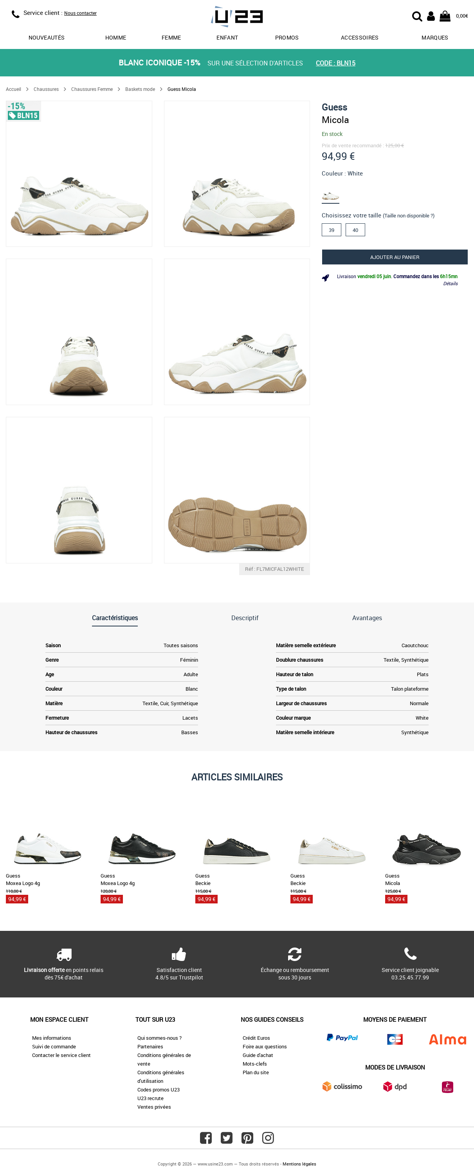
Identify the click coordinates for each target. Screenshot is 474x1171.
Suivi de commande (54, 1046)
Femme (171, 37)
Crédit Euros (256, 1037)
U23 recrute (150, 1098)
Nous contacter (80, 13)
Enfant (227, 37)
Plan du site (256, 1072)
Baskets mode (140, 89)
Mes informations (51, 1037)
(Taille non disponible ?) (408, 215)
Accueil (13, 89)
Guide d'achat (258, 1055)
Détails (450, 283)
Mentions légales (299, 1164)
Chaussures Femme (92, 89)
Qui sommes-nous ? (159, 1037)
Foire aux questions (265, 1046)
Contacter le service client (61, 1055)
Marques (435, 37)
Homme (115, 37)
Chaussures (46, 89)
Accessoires (360, 37)
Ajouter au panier (395, 257)
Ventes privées (154, 1106)
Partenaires (150, 1046)
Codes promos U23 (158, 1089)
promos (287, 37)
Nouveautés (47, 37)
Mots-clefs (255, 1063)
